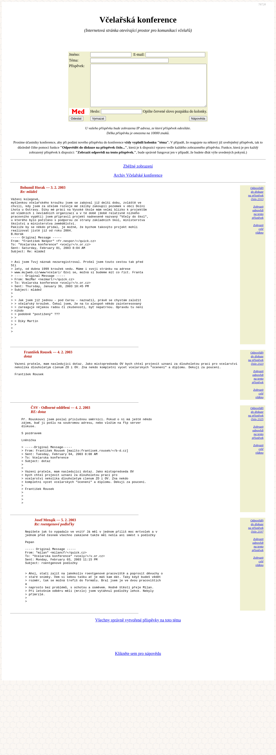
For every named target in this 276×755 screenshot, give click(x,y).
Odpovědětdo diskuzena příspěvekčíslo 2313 (255, 202)
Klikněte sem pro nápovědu (138, 724)
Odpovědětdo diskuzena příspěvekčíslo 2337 (255, 581)
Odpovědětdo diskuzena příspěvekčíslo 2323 (255, 395)
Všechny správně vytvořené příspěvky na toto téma (138, 690)
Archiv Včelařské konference (138, 183)
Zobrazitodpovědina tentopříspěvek (257, 220)
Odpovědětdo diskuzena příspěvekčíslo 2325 (255, 450)
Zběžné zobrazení (138, 174)
